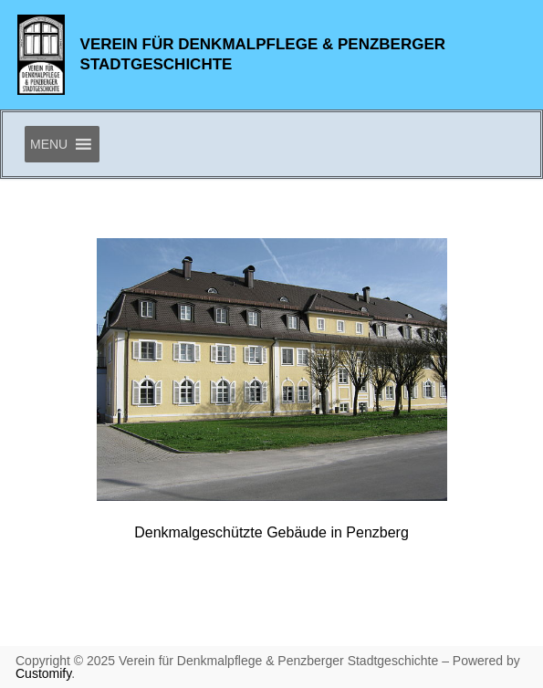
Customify (43, 673)
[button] (49, 144)
